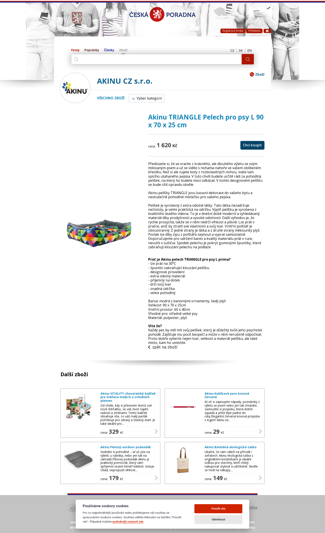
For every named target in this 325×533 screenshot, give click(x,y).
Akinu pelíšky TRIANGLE (167, 192)
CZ (232, 50)
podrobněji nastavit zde (128, 521)
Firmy (75, 50)
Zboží (123, 50)
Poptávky (91, 50)
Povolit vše (218, 508)
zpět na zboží (162, 347)
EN (249, 50)
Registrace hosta (233, 31)
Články (109, 50)
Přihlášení (254, 31)
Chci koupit (252, 145)
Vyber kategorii (147, 98)
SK (241, 50)
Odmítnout (218, 519)
